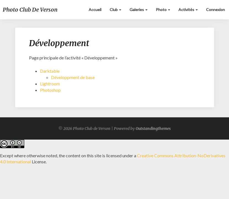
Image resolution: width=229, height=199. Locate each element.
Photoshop (50, 90)
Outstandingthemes (153, 128)
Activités (188, 9)
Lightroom (50, 83)
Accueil (95, 9)
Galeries (139, 9)
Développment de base (73, 77)
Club (115, 9)
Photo (163, 9)
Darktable (50, 71)
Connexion (215, 9)
